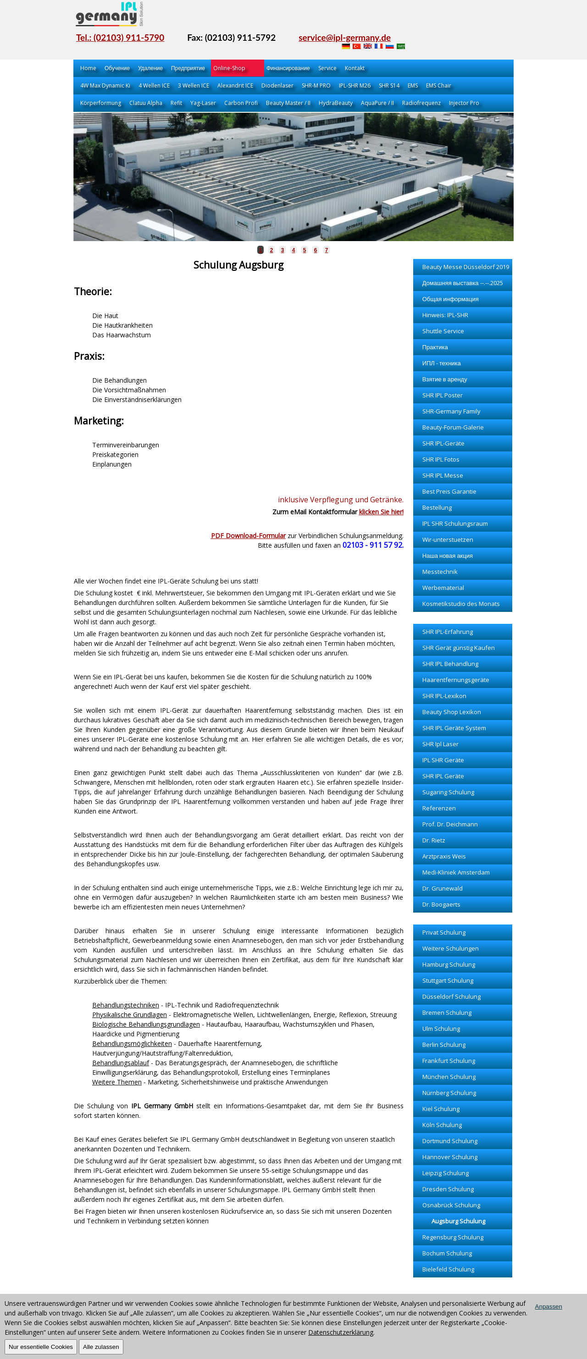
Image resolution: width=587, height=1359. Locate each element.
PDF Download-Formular (248, 535)
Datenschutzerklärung (340, 1332)
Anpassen (548, 1306)
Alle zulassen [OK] (101, 1346)
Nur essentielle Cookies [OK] (41, 1346)
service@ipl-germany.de (345, 37)
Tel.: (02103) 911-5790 (120, 37)
